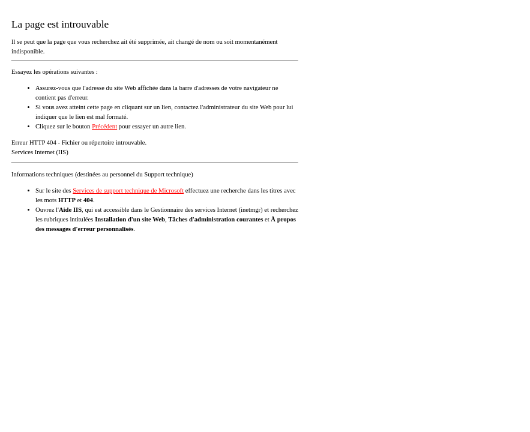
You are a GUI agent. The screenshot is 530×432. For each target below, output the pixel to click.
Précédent (104, 126)
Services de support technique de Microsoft (128, 190)
